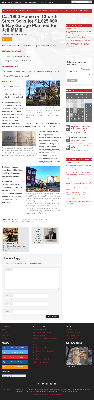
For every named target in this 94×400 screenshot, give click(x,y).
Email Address (78, 72)
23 (82, 114)
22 (79, 114)
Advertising (42, 2)
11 (90, 105)
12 (67, 110)
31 (75, 100)
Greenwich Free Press (73, 332)
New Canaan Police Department (43, 342)
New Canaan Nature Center (42, 356)
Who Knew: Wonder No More (74, 170)
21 (75, 114)
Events (74, 11)
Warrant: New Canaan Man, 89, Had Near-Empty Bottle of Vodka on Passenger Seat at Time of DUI (79, 183)
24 (86, 114)
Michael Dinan (9, 34)
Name (9, 296)
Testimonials (50, 2)
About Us (4, 2)
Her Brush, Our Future (78, 137)
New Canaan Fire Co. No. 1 (42, 345)
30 (71, 100)
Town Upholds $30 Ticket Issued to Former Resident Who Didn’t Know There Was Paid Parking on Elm (77, 44)
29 (67, 100)
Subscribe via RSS (13, 367)
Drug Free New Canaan (40, 362)
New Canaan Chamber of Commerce (45, 339)
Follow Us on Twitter (13, 352)
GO (90, 2)
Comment (8, 269)
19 (67, 114)
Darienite (69, 329)
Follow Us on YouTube (13, 357)
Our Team (10, 2)
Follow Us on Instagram (14, 362)
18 (90, 110)
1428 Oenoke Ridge (10, 66)
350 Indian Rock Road (11, 51)
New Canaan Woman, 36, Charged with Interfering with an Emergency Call (76, 36)
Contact (25, 2)
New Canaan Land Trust (40, 348)
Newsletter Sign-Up (33, 2)
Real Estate (20, 11)
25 (90, 114)
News (11, 11)
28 (75, 119)
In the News (18, 2)
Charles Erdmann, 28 (71, 179)
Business (30, 11)
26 (67, 119)
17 (86, 110)
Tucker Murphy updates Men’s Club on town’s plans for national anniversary (81, 128)
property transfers (24, 222)
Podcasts (64, 11)
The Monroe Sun (71, 339)
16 (82, 110)
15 (79, 110)
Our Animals (53, 11)
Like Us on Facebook (13, 348)
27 (71, 119)
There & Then (41, 11)
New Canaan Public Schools (42, 332)
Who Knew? (84, 11)
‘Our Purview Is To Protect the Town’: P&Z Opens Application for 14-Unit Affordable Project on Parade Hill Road (79, 174)
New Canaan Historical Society (43, 359)
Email (9, 304)
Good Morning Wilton (73, 336)
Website (7, 311)
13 (71, 110)
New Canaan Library (39, 336)
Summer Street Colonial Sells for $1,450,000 (78, 40)
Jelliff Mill (37, 219)
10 (86, 105)
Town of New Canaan (40, 329)
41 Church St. (8, 81)
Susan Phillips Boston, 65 (72, 28)
